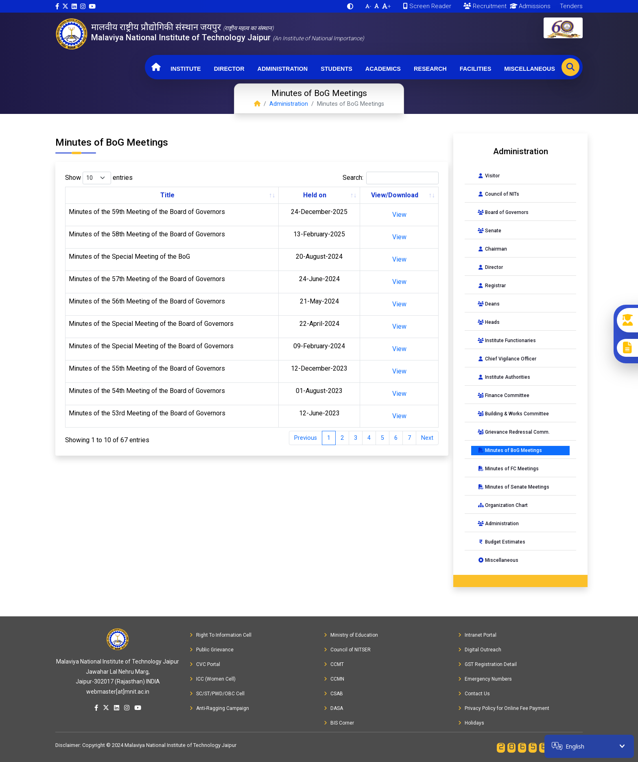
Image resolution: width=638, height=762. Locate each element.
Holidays (471, 723)
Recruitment (485, 6)
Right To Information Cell (220, 635)
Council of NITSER (347, 650)
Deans (489, 304)
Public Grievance (212, 650)
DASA (333, 708)
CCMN (334, 679)
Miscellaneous (529, 69)
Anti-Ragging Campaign (219, 708)
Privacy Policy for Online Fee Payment (503, 708)
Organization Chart (503, 505)
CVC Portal (205, 664)
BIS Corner (339, 723)
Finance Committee (503, 395)
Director (229, 69)
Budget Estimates (501, 542)
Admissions (529, 6)
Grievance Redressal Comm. (514, 432)
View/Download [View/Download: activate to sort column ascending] (394, 195)
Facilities (476, 69)
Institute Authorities (504, 377)
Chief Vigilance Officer (507, 359)
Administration (283, 69)
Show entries (99, 178)
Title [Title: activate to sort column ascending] (167, 195)
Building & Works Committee (513, 414)
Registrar (492, 285)
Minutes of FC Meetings (508, 469)
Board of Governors (503, 212)
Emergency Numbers (485, 679)
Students (336, 69)
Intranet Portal (477, 635)
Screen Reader (427, 6)
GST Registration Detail (487, 664)
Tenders (570, 6)
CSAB (333, 693)
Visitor (489, 176)
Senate (489, 231)
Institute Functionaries (507, 340)
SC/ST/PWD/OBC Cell (217, 693)
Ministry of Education (351, 635)
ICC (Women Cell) (213, 679)
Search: (391, 178)
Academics (383, 69)
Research (430, 69)
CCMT (334, 664)
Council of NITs (498, 194)
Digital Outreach (479, 650)
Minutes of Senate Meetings (513, 487)
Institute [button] (185, 69)
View (399, 214)
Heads (489, 322)
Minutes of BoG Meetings (510, 450)
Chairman (492, 249)
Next (427, 437)
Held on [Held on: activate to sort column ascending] (314, 195)
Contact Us (474, 693)
